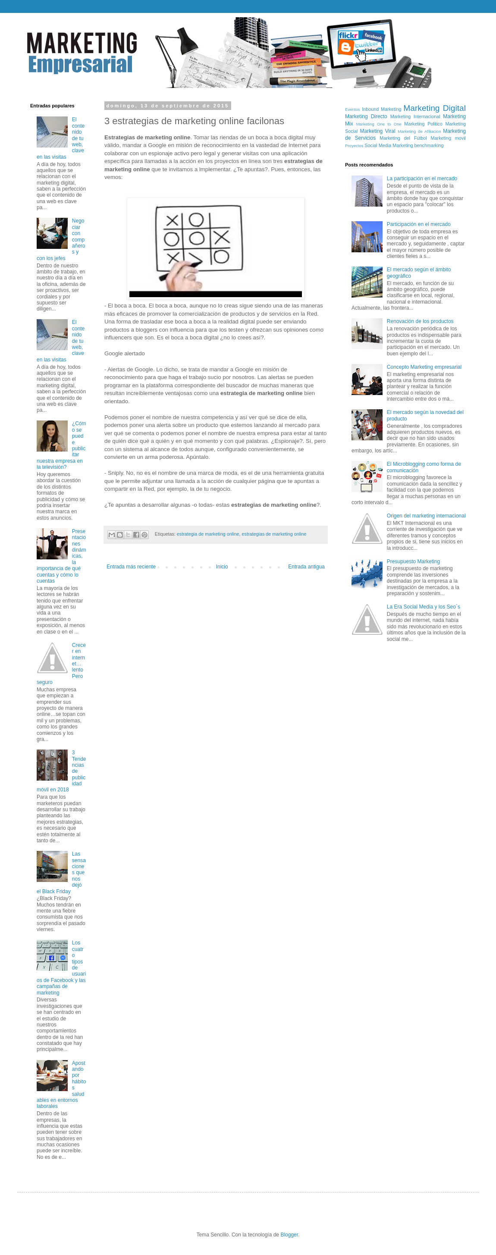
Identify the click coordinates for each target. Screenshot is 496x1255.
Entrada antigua (306, 567)
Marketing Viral (378, 131)
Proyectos (354, 145)
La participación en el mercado (422, 179)
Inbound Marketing (381, 109)
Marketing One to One (379, 124)
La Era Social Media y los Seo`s (423, 607)
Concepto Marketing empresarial (424, 367)
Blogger (289, 1235)
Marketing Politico (423, 123)
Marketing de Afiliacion (419, 131)
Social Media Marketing (388, 145)
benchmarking (429, 145)
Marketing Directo (366, 116)
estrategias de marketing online (274, 534)
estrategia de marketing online (208, 534)
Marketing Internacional (415, 116)
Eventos (352, 109)
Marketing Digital (434, 108)
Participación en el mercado (419, 224)
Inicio (222, 567)
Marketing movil (448, 138)
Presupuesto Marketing (413, 561)
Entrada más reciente (131, 567)
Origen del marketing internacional (426, 516)
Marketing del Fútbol (403, 138)
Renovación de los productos (420, 321)
